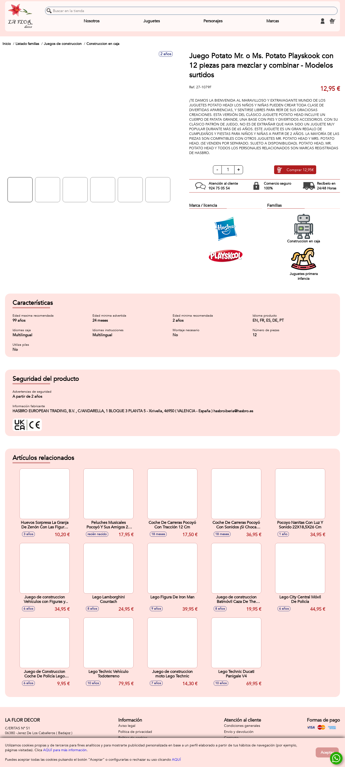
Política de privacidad (135, 731)
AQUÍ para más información (65, 750)
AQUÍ (176, 759)
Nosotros (91, 21)
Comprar (300, 169)
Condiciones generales (242, 725)
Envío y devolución (239, 731)
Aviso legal (126, 725)
